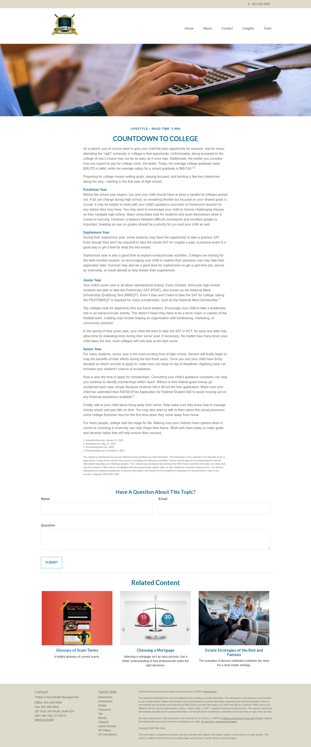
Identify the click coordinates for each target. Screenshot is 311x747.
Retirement (105, 697)
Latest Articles (107, 726)
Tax (100, 713)
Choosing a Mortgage (155, 650)
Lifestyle (103, 722)
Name (45, 499)
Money (102, 717)
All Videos (104, 730)
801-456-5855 (259, 4)
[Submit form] (51, 562)
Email (163, 499)
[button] (205, 26)
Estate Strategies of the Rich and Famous (234, 652)
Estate (102, 705)
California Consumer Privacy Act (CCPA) (242, 718)
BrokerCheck (210, 691)
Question (48, 525)
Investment (105, 701)
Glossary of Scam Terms (77, 650)
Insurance (104, 709)
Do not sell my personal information (219, 721)
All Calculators (107, 734)
